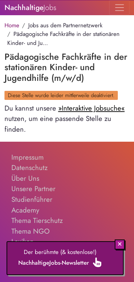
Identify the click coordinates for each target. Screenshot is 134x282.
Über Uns (25, 178)
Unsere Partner (33, 189)
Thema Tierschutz (37, 220)
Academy (25, 210)
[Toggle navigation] (119, 7)
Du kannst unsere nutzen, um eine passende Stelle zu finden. (64, 118)
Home (11, 25)
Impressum (27, 157)
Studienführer (31, 199)
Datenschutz (29, 167)
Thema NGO (30, 231)
